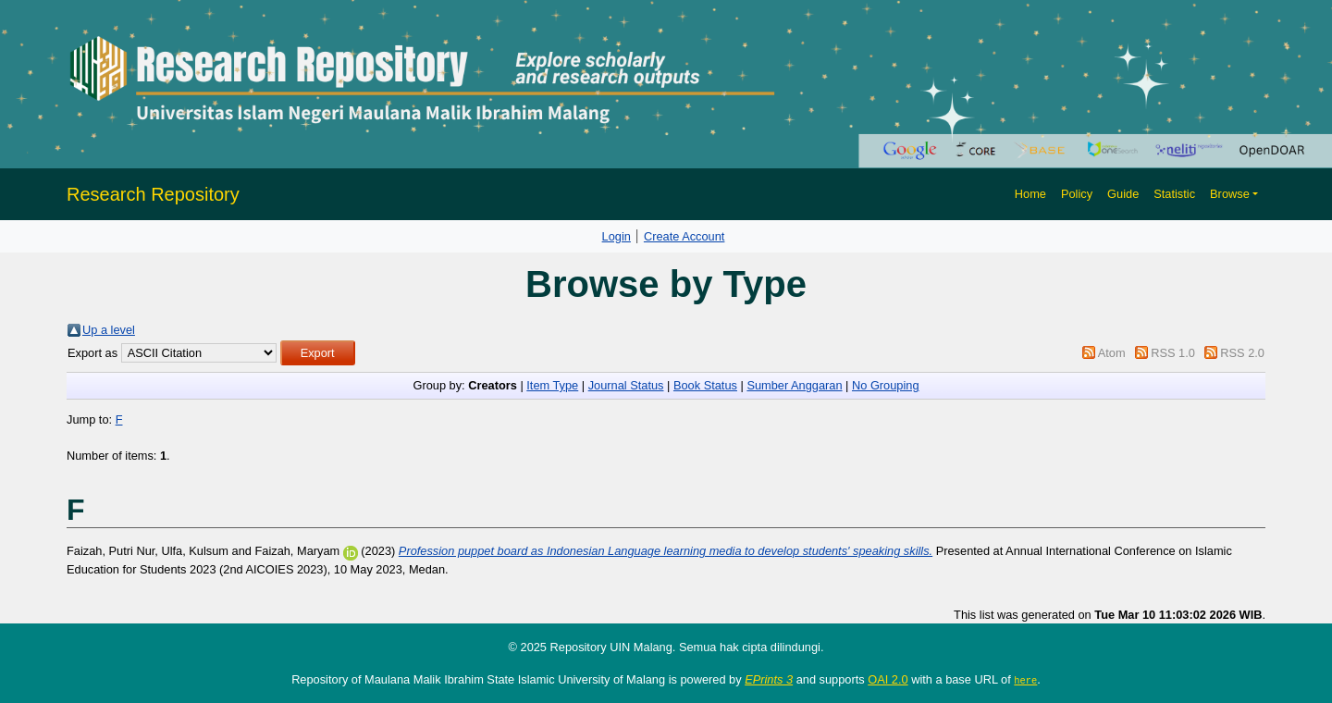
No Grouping (885, 385)
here (1025, 679)
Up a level (108, 330)
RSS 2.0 (1242, 353)
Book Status (705, 385)
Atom (1112, 353)
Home (1030, 194)
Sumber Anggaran (794, 385)
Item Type (552, 385)
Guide (1123, 194)
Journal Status (626, 385)
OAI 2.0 (887, 679)
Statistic (1174, 194)
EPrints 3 (769, 679)
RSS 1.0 (1173, 353)
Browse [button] (1230, 194)
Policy (1076, 194)
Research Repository (153, 194)
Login (616, 236)
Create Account (684, 236)
